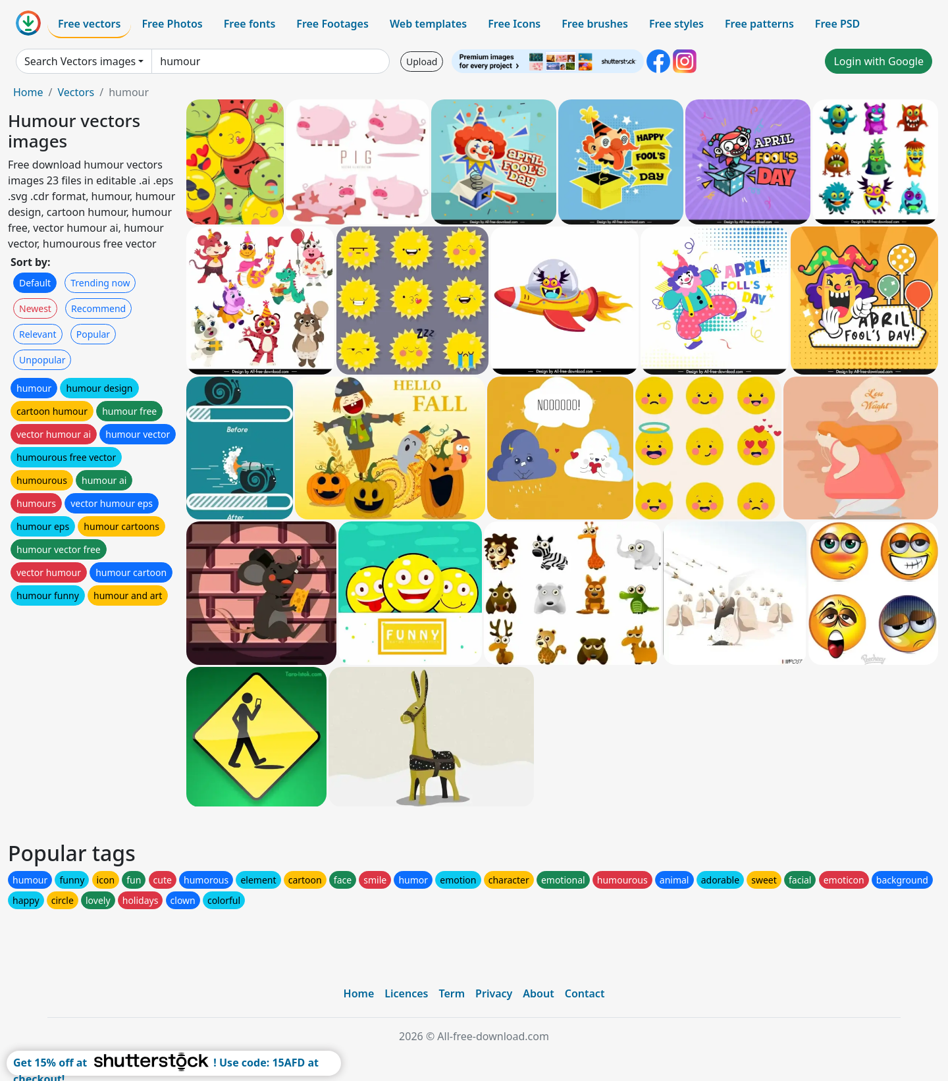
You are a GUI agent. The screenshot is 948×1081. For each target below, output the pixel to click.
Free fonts (250, 23)
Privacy (493, 993)
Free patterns (759, 23)
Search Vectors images (80, 61)
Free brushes (595, 23)
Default (35, 283)
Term (451, 993)
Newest (35, 308)
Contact (585, 993)
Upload (421, 61)
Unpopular (42, 360)
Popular (93, 334)
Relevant (38, 334)
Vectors (75, 92)
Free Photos (172, 23)
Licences (406, 993)
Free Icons (514, 23)
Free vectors (89, 23)
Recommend (98, 308)
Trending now (100, 283)
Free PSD (837, 23)
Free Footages (332, 23)
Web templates (428, 23)
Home (28, 92)
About (538, 993)
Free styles (676, 23)
